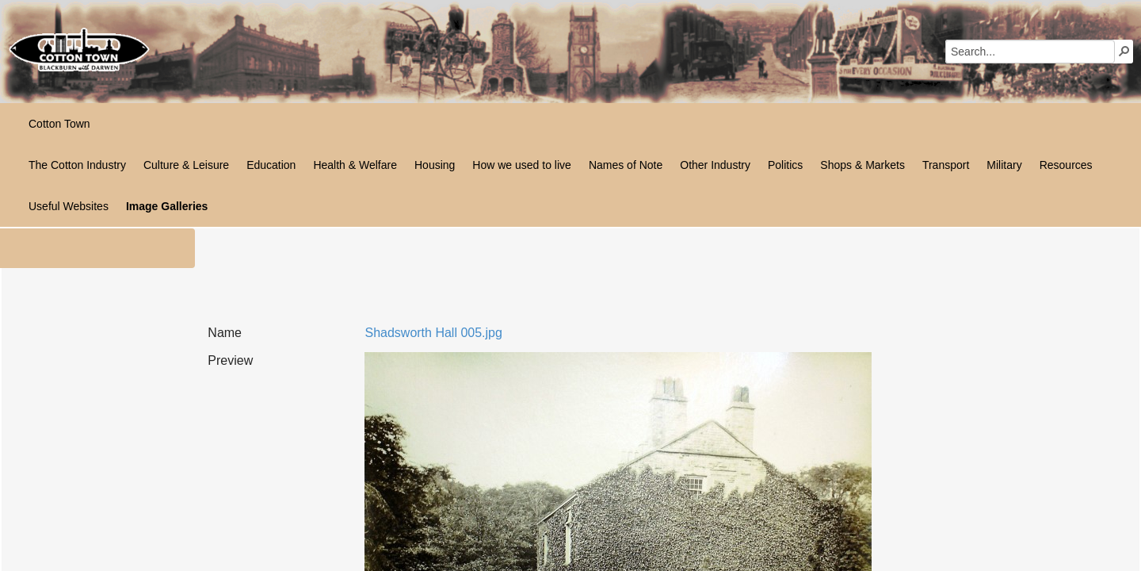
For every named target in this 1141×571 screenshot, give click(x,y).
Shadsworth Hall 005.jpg (433, 332)
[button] (1124, 50)
